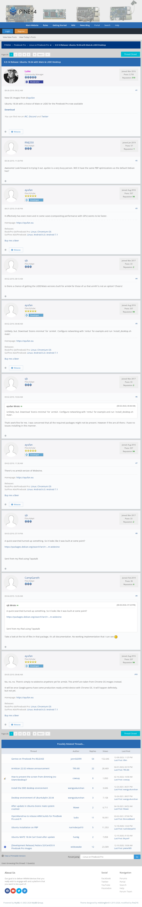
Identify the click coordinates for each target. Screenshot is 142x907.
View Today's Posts (27, 37)
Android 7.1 (52, 234)
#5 (136, 323)
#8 (136, 533)
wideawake (76, 846)
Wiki (73, 25)
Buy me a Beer (12, 240)
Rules (45, 25)
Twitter (44, 116)
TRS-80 (76, 768)
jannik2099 (76, 758)
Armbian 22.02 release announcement (30, 768)
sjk (26, 260)
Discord (32, 116)
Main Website (32, 25)
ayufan (31, 97)
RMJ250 (29, 142)
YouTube (105, 885)
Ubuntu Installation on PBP (24, 827)
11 (93, 817)
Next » (40, 54)
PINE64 (7, 45)
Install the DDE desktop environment (29, 788)
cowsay (76, 778)
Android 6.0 (39, 234)
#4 (136, 278)
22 (93, 768)
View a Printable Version (15, 855)
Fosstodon (106, 888)
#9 (136, 596)
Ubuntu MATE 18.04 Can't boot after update (33, 837)
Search (107, 25)
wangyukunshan (76, 788)
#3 (136, 208)
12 (93, 846)
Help (117, 25)
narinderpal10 (76, 827)
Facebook (106, 878)
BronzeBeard (129, 819)
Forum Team (126, 891)
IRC (26, 116)
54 (93, 758)
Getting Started (60, 25)
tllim (125, 760)
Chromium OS (44, 231)
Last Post (118, 760)
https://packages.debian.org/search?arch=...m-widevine (32, 546)
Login (7, 31)
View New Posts (10, 37)
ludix (76, 817)
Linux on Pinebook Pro (39, 45)
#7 (136, 463)
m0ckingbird (103, 902)
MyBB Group (37, 902)
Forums (123, 878)
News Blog (85, 25)
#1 (136, 90)
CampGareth (32, 577)
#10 (136, 674)
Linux (33, 231)
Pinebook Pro (20, 45)
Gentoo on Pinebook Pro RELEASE (27, 758)
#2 (136, 160)
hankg (76, 837)
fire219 (135, 902)
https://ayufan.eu (25, 222)
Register (21, 31)
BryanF (126, 838)
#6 (136, 397)
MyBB (17, 902)
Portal (97, 25)
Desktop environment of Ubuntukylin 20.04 (32, 797)
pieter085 (127, 848)
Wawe (76, 807)
